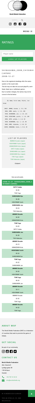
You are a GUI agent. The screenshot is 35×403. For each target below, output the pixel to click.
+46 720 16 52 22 (9, 377)
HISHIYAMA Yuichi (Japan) (17, 143)
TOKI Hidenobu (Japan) (17, 159)
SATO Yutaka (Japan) (17, 149)
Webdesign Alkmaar (13, 393)
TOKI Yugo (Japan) (17, 157)
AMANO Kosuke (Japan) (17, 141)
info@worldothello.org (11, 380)
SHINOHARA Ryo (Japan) (17, 154)
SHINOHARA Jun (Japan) (17, 151)
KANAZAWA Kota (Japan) (17, 146)
